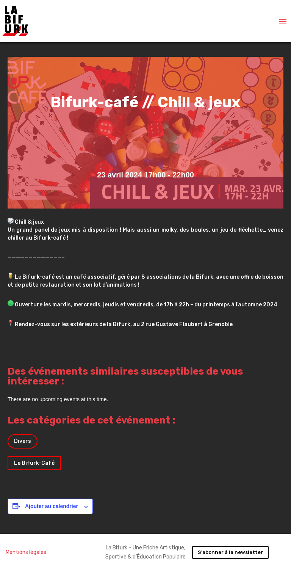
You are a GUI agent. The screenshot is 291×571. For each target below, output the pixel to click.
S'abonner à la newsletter (230, 552)
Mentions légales (26, 552)
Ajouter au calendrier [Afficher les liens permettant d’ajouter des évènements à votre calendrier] (51, 506)
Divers (22, 441)
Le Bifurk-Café (34, 463)
